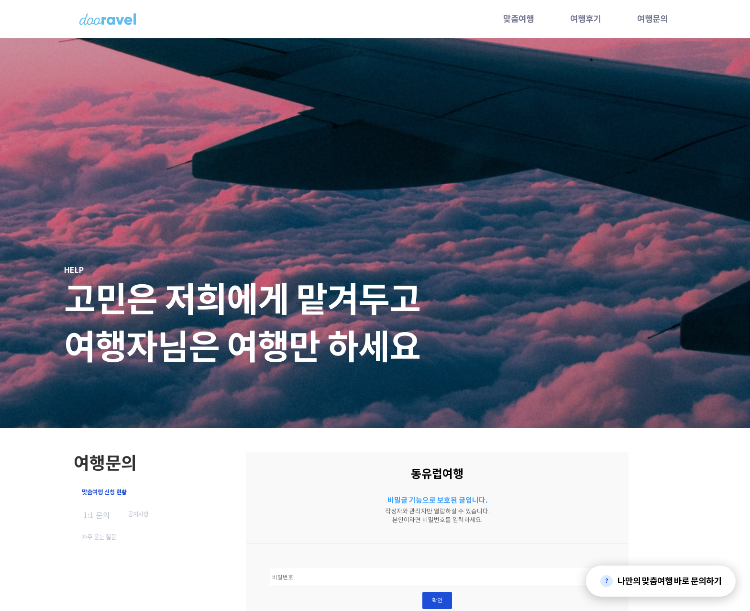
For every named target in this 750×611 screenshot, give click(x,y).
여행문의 (652, 18)
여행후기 (585, 18)
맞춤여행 (518, 18)
